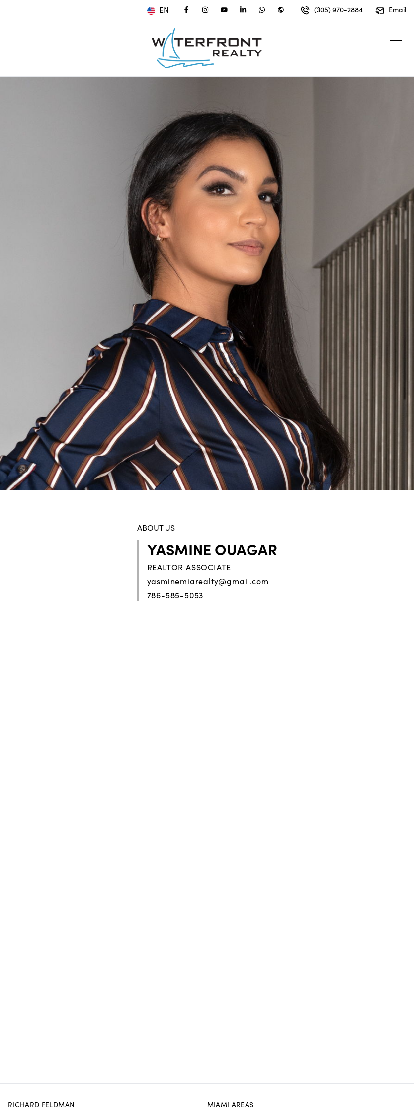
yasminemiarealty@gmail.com (208, 581)
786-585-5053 (175, 595)
